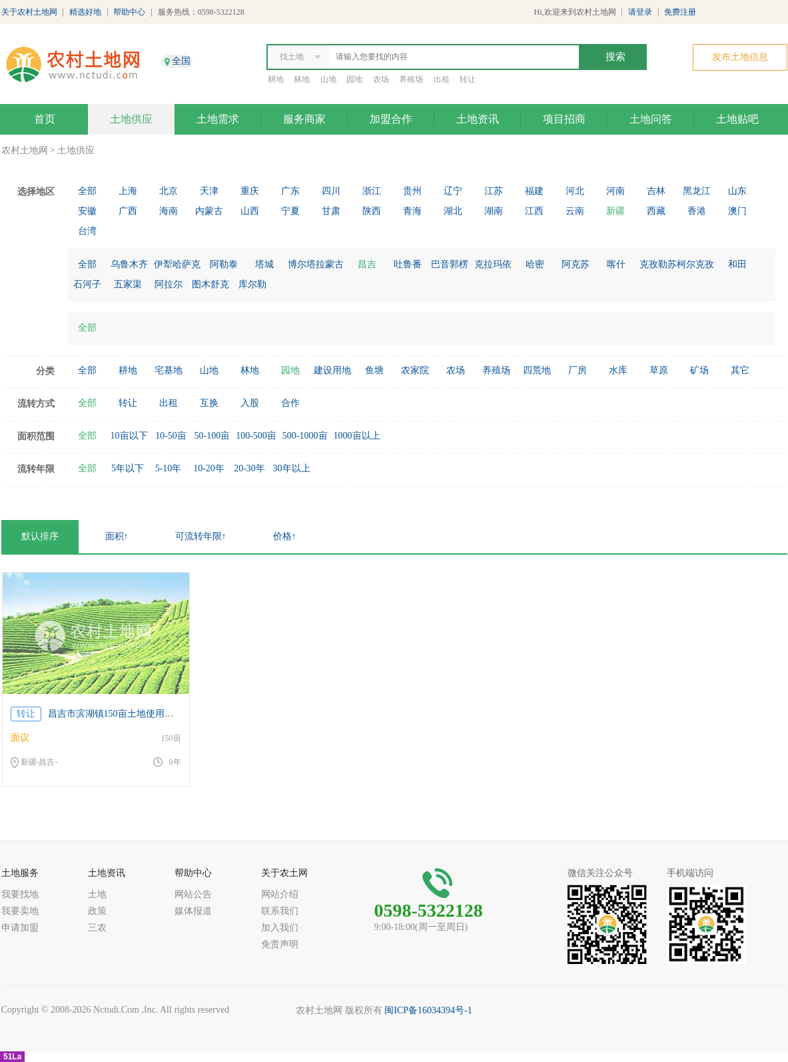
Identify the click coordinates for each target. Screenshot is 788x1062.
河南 (615, 191)
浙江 (371, 191)
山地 (328, 79)
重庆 (249, 191)
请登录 (640, 12)
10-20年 (208, 468)
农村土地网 (24, 150)
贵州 (412, 191)
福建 (534, 191)
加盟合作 (391, 119)
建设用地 (332, 370)
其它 (740, 370)
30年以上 (291, 468)
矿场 (699, 370)
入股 (249, 403)
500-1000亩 (305, 436)
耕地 (276, 79)
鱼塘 (374, 370)
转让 (468, 79)
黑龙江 (697, 191)
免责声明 (279, 944)
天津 (209, 191)
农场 (381, 79)
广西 (128, 211)
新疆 (615, 211)
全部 (87, 191)
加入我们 (279, 928)
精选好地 (85, 12)
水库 (618, 370)
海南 (168, 211)
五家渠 (128, 284)
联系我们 (279, 911)
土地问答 (650, 119)
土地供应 (131, 119)
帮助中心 (129, 12)
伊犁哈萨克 (177, 264)
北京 (168, 191)
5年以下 (127, 468)
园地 (354, 79)
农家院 (415, 370)
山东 (737, 191)
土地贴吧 (737, 119)
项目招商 (564, 119)
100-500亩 (256, 436)
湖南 (493, 211)
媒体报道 (193, 911)
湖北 (453, 211)
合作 (290, 403)
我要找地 (20, 894)
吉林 (656, 191)
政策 (97, 911)
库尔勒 (252, 284)
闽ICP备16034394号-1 (428, 1010)
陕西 (371, 211)
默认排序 (40, 536)
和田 (737, 264)
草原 (658, 370)
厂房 (577, 370)
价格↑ (284, 536)
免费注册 (680, 12)
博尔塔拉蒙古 (316, 264)
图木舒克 (210, 284)
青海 (412, 211)
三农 (97, 928)
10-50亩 (171, 436)
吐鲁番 (408, 264)
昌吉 (367, 264)
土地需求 (218, 119)
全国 (181, 61)
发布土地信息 (740, 57)
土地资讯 (477, 119)
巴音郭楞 (449, 264)
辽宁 (453, 191)
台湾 (87, 231)
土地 (97, 894)
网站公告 (193, 894)
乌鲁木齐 (129, 264)
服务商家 (304, 119)
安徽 (87, 211)
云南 (575, 211)
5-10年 (168, 468)
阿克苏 (576, 264)
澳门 (737, 211)
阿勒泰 (224, 264)
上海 (128, 191)
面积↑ (117, 536)
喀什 (616, 264)
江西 (534, 211)
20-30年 (249, 468)
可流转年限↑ (200, 536)
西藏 (656, 211)
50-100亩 (212, 436)
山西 (249, 211)
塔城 (264, 264)
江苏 (493, 191)
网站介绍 (279, 894)
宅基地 (169, 370)
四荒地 (537, 370)
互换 (209, 403)
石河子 (87, 284)
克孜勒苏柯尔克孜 (676, 264)
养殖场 (411, 79)
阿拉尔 (169, 284)
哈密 (535, 264)
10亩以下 (129, 436)
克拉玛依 (493, 264)
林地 (302, 79)
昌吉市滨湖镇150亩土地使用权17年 (120, 714)
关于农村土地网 (29, 12)
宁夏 (290, 211)
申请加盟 (20, 928)
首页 (44, 119)
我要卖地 (20, 911)
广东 (290, 191)
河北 (575, 191)
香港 (696, 211)
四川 (331, 191)
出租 (442, 79)
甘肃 (331, 211)
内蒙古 (209, 211)
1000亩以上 (357, 436)
